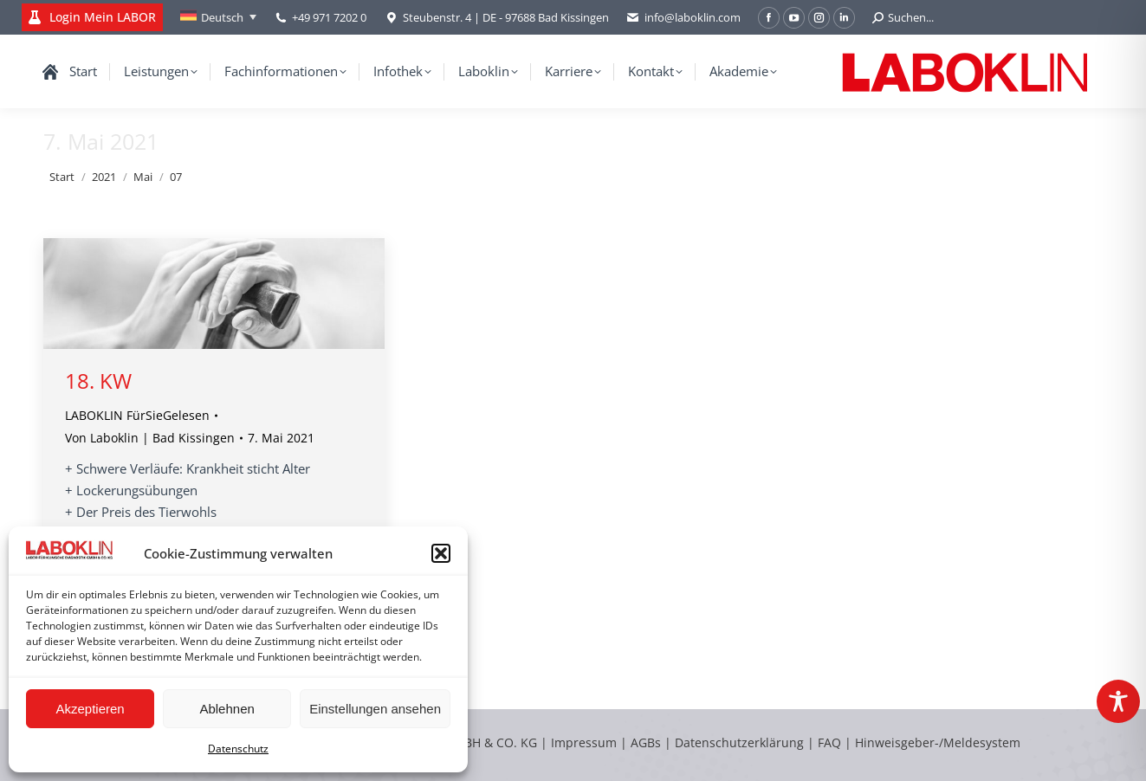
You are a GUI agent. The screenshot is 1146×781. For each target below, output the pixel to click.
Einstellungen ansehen (375, 708)
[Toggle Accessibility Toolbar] (1118, 701)
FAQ (829, 742)
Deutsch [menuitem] (222, 17)
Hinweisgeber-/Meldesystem (937, 742)
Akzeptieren (89, 708)
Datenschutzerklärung (739, 742)
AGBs (647, 742)
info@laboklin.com (683, 18)
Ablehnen (226, 708)
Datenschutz (238, 748)
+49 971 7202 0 (329, 17)
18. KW (98, 380)
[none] (218, 17)
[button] (440, 553)
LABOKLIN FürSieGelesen (137, 415)
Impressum (584, 742)
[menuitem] (218, 17)
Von (150, 437)
